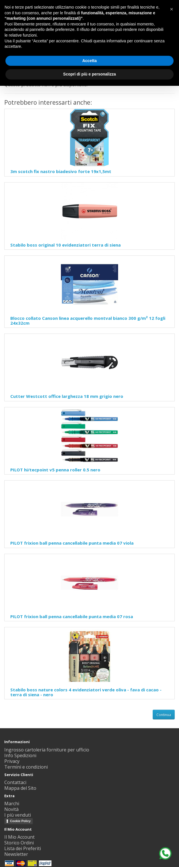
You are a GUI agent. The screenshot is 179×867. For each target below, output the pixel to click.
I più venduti (17, 815)
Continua (163, 714)
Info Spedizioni (20, 755)
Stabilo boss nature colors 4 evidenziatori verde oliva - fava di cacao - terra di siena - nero (86, 692)
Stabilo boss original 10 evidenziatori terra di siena (65, 245)
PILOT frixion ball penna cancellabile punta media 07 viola (72, 543)
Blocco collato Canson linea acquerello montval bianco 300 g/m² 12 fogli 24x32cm (87, 320)
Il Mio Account (19, 837)
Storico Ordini (19, 843)
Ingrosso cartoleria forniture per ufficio (46, 750)
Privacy (11, 761)
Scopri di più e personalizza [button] (89, 74)
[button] (171, 9)
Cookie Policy (20, 821)
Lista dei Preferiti (22, 848)
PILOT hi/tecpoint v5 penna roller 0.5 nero (55, 470)
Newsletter (16, 854)
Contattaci (15, 782)
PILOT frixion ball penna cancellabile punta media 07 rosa (71, 616)
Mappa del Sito (20, 788)
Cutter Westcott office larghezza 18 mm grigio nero (66, 396)
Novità (11, 809)
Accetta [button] (89, 60)
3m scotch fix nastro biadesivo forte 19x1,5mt (60, 171)
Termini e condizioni (26, 767)
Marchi (11, 803)
